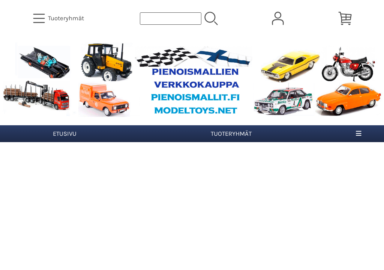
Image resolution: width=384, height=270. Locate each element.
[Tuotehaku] (170, 18)
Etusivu (64, 133)
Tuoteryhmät (231, 133)
